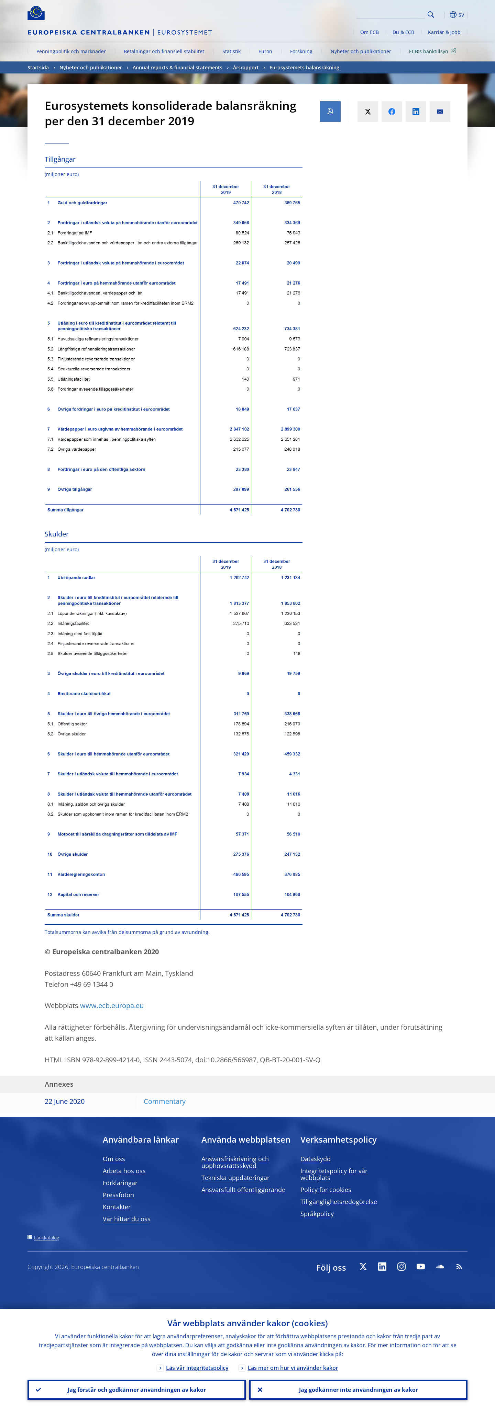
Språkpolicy (317, 1214)
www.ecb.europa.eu (112, 1005)
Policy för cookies (325, 1190)
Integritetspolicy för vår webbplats (333, 1174)
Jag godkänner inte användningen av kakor (358, 1390)
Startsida (38, 67)
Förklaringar (120, 1183)
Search (431, 15)
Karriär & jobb (444, 32)
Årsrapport (246, 67)
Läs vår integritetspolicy (197, 1368)
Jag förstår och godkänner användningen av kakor (137, 1390)
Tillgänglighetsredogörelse (338, 1202)
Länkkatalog (46, 1237)
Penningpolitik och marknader (71, 51)
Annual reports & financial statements (177, 67)
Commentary (165, 1101)
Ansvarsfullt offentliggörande (243, 1190)
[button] (443, 15)
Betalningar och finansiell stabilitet (164, 51)
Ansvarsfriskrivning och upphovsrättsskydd (235, 1162)
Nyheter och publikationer (361, 51)
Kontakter (117, 1207)
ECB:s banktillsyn (434, 51)
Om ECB (369, 32)
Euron (265, 51)
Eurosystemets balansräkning (304, 67)
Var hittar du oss (127, 1219)
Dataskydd (315, 1159)
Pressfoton (118, 1195)
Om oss (114, 1159)
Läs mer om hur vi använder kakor (293, 1368)
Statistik (231, 51)
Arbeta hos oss (124, 1171)
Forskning (301, 51)
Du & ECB (403, 32)
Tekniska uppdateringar (235, 1178)
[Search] (390, 14)
